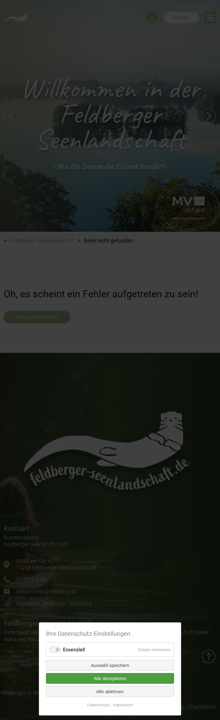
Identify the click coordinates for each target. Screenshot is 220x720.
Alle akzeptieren (110, 678)
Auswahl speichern (110, 665)
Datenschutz (98, 705)
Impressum (123, 705)
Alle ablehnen (110, 691)
